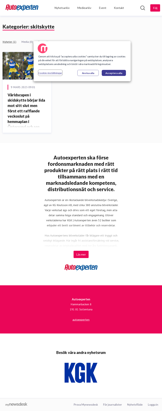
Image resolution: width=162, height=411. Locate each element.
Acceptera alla (113, 72)
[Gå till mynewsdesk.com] (16, 404)
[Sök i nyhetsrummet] (142, 7)
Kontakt (119, 8)
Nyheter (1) (9, 42)
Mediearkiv (84, 8)
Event (102, 8)
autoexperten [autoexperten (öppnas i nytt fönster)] (81, 319)
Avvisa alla (88, 72)
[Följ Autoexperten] (155, 8)
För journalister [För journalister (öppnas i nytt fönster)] (112, 404)
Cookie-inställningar (50, 72)
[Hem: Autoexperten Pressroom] (22, 8)
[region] (82, 61)
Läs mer (81, 254)
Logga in (153, 404)
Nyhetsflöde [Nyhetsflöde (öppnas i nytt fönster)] (135, 404)
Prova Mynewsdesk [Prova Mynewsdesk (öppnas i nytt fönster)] (86, 404)
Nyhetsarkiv (62, 8)
